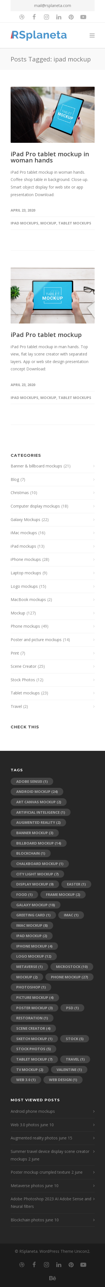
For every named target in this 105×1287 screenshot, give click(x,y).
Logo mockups (24, 586)
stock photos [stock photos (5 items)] (33, 1048)
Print (15, 653)
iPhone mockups (26, 559)
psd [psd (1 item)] (72, 1007)
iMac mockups (24, 532)
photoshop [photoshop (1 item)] (31, 987)
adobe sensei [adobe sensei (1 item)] (32, 781)
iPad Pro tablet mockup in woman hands (50, 157)
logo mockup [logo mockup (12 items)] (33, 956)
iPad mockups (24, 223)
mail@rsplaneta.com (52, 5)
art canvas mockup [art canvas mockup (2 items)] (38, 801)
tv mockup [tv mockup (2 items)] (29, 1069)
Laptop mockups (26, 572)
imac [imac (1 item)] (71, 914)
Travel (16, 706)
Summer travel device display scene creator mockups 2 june (50, 1155)
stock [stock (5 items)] (74, 1038)
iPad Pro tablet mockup (46, 334)
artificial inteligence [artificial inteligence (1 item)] (40, 812)
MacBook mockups (28, 599)
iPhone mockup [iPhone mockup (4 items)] (34, 946)
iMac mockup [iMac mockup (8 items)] (32, 925)
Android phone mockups (33, 1111)
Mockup (48, 223)
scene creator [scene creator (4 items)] (33, 1028)
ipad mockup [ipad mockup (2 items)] (31, 935)
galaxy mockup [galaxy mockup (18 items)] (35, 904)
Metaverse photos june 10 (35, 1185)
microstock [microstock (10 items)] (72, 966)
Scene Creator (23, 666)
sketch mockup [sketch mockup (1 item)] (34, 1038)
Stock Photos (23, 679)
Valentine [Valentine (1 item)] (69, 1069)
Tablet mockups (74, 223)
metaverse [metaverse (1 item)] (29, 966)
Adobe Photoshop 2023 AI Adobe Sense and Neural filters (51, 1202)
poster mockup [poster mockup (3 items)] (34, 1007)
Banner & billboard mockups (36, 466)
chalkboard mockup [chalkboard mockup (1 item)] (39, 863)
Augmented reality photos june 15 (41, 1138)
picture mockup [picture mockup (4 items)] (34, 997)
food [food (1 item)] (24, 894)
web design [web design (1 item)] (63, 1079)
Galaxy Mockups (25, 519)
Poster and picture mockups (36, 639)
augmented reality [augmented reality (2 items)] (38, 822)
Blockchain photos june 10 (35, 1219)
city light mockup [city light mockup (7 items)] (37, 874)
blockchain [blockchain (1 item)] (30, 853)
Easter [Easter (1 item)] (76, 884)
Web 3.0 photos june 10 (32, 1124)
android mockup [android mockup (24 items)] (37, 791)
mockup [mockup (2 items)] (27, 976)
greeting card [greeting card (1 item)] (33, 914)
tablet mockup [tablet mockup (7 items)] (34, 1059)
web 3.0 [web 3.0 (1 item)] (26, 1079)
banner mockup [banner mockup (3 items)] (34, 832)
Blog (15, 479)
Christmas (20, 492)
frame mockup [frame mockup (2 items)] (63, 894)
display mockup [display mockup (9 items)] (34, 884)
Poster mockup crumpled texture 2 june (47, 1172)
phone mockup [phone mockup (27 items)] (69, 976)
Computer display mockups (35, 506)
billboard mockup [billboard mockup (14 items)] (38, 843)
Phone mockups (25, 626)
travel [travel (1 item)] (75, 1059)
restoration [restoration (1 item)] (32, 1017)
